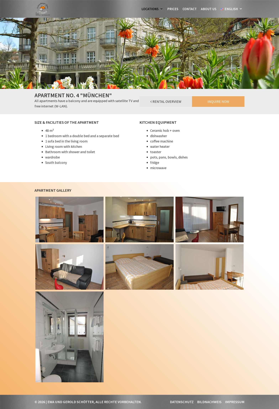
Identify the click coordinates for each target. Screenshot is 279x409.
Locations (153, 9)
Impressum (234, 402)
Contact (190, 9)
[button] (162, 9)
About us (208, 9)
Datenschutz (182, 402)
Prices (172, 9)
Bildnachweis (209, 402)
